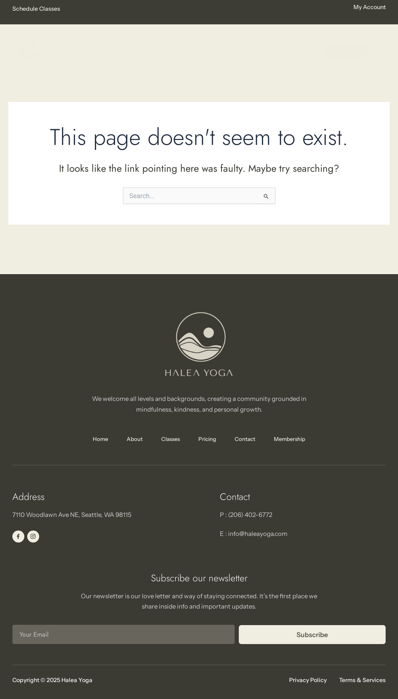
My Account (369, 7)
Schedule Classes (36, 8)
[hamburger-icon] (384, 51)
